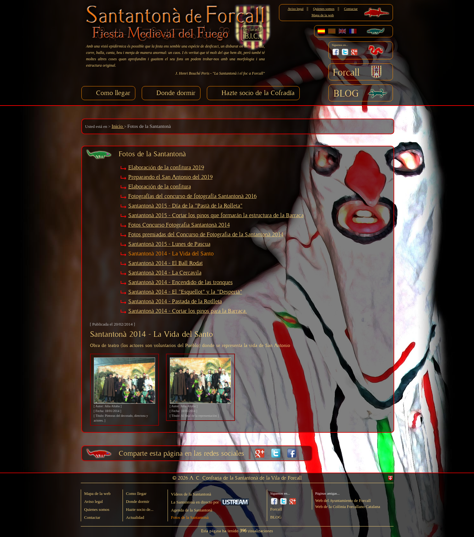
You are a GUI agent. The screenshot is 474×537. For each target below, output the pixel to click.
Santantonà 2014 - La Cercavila (164, 273)
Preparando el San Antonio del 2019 (170, 177)
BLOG (346, 94)
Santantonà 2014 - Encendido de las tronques (180, 282)
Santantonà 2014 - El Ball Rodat (165, 263)
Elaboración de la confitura (159, 187)
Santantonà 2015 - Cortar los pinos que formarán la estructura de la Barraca (216, 215)
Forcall (346, 72)
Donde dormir (175, 93)
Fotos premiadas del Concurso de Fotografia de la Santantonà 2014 (205, 235)
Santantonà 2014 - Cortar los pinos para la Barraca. (187, 311)
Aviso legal (296, 9)
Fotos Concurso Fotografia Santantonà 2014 (179, 225)
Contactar (351, 9)
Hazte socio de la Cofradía (258, 93)
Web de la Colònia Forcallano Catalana (347, 506)
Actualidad (135, 517)
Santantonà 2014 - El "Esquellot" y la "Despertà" (185, 292)
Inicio (118, 126)
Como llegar (113, 93)
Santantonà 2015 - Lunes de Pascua (169, 244)
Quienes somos (324, 9)
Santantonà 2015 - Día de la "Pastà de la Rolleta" (185, 206)
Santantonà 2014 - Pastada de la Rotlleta (175, 302)
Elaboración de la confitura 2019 (166, 168)
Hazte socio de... (140, 509)
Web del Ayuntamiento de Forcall (343, 500)
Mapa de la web (323, 15)
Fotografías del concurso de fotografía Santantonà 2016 (192, 196)
